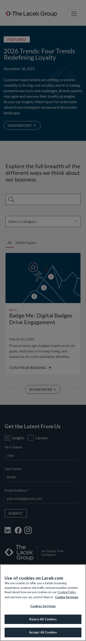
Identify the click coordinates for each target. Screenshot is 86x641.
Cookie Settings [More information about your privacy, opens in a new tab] (66, 597)
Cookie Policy (67, 592)
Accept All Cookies (43, 632)
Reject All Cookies (42, 619)
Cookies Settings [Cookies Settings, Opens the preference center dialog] (43, 606)
